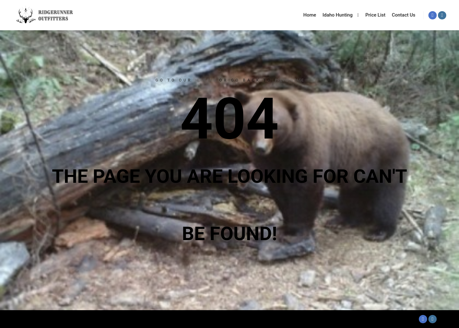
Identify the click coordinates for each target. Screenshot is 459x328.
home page (205, 80)
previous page (289, 80)
